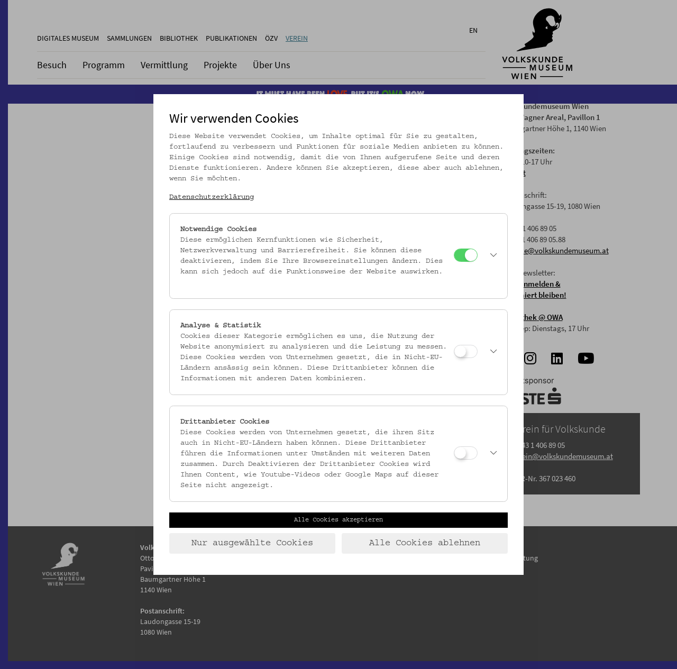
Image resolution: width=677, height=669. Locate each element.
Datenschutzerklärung (211, 197)
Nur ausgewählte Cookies (252, 543)
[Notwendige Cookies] (466, 255)
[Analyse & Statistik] (466, 351)
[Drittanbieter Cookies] (466, 453)
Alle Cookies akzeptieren (338, 520)
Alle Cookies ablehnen (424, 543)
